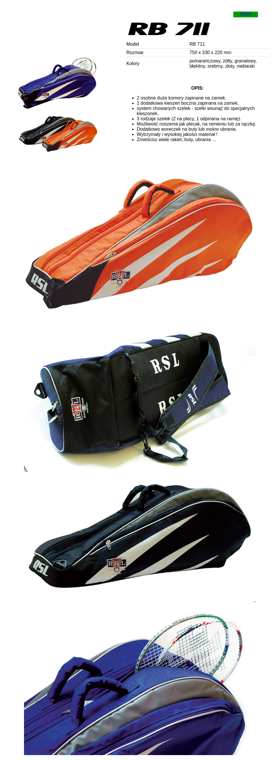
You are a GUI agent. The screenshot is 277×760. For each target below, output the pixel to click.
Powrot (245, 14)
